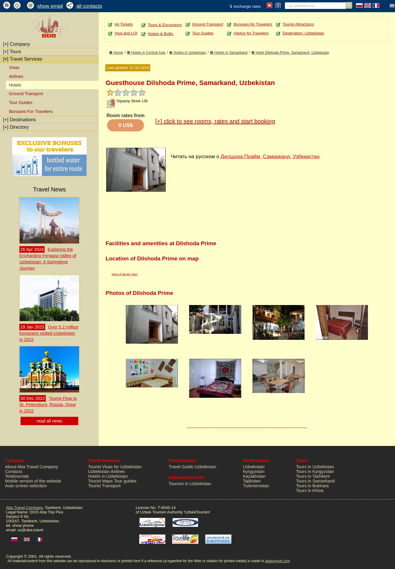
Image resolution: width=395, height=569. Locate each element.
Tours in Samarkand (315, 481)
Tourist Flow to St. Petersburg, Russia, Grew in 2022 (48, 404)
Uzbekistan (254, 466)
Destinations (19, 119)
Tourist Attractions (298, 24)
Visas (14, 67)
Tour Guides (20, 102)
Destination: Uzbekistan (303, 33)
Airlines (16, 76)
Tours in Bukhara (312, 485)
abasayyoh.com (277, 561)
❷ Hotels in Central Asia (146, 53)
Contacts (13, 471)
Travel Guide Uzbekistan (192, 466)
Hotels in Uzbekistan (108, 476)
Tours (12, 51)
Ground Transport (26, 93)
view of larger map (124, 274)
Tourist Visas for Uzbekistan (115, 466)
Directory (16, 127)
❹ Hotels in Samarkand (228, 53)
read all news (49, 421)
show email (50, 6)
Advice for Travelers (251, 33)
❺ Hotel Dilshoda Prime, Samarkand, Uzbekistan (290, 53)
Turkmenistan (256, 485)
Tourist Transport (104, 485)
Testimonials (17, 476)
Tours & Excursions (165, 25)
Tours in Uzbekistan (315, 466)
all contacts (89, 6)
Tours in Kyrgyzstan (315, 471)
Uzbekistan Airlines (106, 471)
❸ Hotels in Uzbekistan (187, 53)
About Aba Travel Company (31, 466)
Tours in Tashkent (313, 476)
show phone (23, 525)
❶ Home (116, 53)
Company (16, 44)
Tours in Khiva (309, 490)
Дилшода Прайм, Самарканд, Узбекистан (270, 156)
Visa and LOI (126, 33)
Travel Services (22, 59)
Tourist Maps (100, 481)
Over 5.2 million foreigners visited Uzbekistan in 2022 (48, 333)
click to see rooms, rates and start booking (215, 121)
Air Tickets (124, 24)
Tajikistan (252, 481)
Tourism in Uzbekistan (190, 483)
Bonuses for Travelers (252, 24)
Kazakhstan (254, 476)
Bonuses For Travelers (31, 111)
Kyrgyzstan (254, 471)
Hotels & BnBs (160, 34)
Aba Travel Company (24, 507)
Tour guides (125, 481)
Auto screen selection (26, 485)
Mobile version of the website (33, 481)
